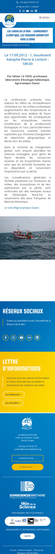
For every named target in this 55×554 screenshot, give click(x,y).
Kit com (13, 550)
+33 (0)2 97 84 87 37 (27, 2)
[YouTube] (27, 11)
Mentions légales (25, 550)
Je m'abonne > (13, 394)
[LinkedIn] (36, 11)
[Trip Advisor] (32, 11)
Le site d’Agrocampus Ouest (21, 207)
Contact (35, 6)
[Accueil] (9, 20)
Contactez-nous (27, 458)
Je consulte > (13, 402)
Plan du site (38, 550)
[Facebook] (20, 11)
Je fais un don (22, 6)
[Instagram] (24, 11)
